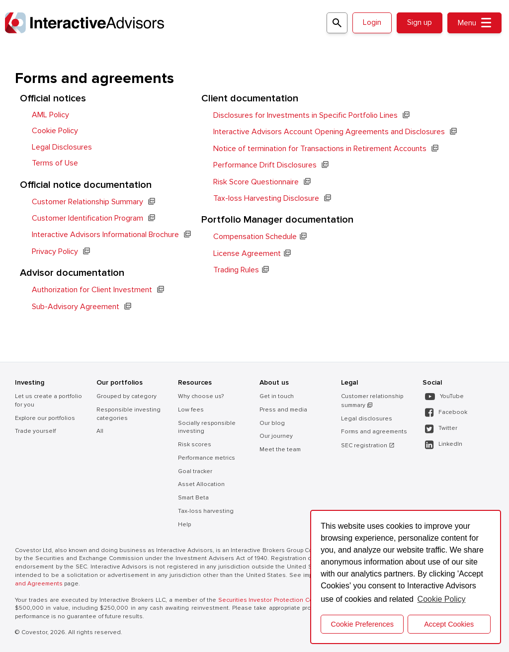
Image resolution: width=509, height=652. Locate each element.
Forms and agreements (374, 431)
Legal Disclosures (62, 147)
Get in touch (276, 396)
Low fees (191, 409)
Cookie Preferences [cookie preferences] (362, 624)
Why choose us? (201, 396)
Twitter (441, 428)
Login (372, 22)
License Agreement (247, 253)
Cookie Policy (55, 131)
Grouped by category (126, 396)
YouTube (444, 397)
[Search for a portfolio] (337, 22)
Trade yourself (35, 431)
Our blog (272, 423)
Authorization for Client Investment (92, 290)
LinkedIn (443, 444)
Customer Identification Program (87, 218)
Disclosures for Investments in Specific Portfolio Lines (305, 115)
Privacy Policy (55, 251)
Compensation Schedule (255, 237)
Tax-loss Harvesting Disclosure (266, 198)
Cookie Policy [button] (442, 599)
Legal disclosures (366, 418)
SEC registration (368, 445)
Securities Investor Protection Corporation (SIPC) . (291, 600)
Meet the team (280, 449)
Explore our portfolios (45, 418)
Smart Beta (193, 497)
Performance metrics (206, 458)
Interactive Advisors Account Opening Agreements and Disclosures (329, 132)
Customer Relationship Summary (87, 202)
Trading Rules (236, 270)
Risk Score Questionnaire (256, 182)
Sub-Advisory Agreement (75, 307)
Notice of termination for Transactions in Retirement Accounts (319, 149)
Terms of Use (55, 163)
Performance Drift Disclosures (265, 165)
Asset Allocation (201, 484)
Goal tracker (195, 471)
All (99, 431)
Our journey (276, 436)
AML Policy (50, 115)
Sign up (419, 22)
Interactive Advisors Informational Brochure (105, 235)
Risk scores (194, 444)
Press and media (283, 409)
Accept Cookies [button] (449, 624)
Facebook (446, 412)
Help (184, 524)
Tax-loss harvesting (206, 511)
